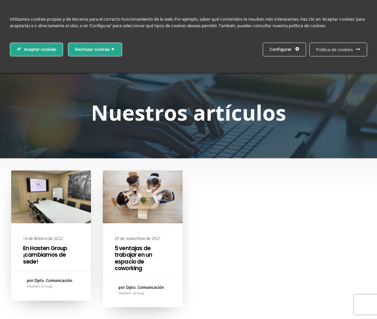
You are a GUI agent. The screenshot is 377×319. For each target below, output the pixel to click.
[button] (51, 196)
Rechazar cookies (95, 49)
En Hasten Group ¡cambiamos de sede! (45, 255)
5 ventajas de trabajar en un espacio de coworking (133, 258)
